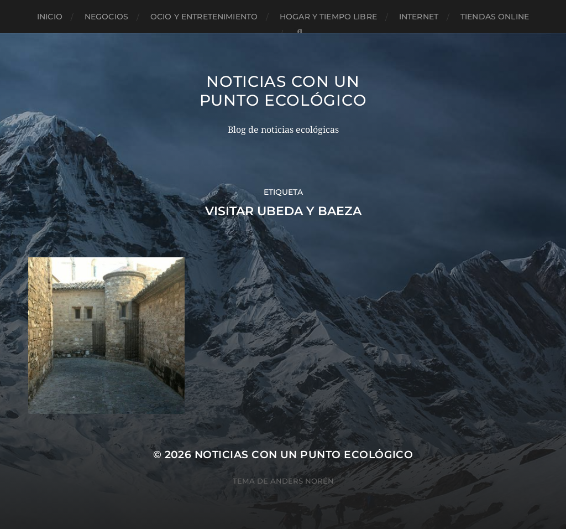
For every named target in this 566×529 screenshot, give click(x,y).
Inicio (49, 17)
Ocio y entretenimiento (204, 17)
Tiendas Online (494, 17)
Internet (418, 17)
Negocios (106, 17)
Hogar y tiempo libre (328, 17)
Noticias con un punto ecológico (283, 91)
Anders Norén (302, 480)
